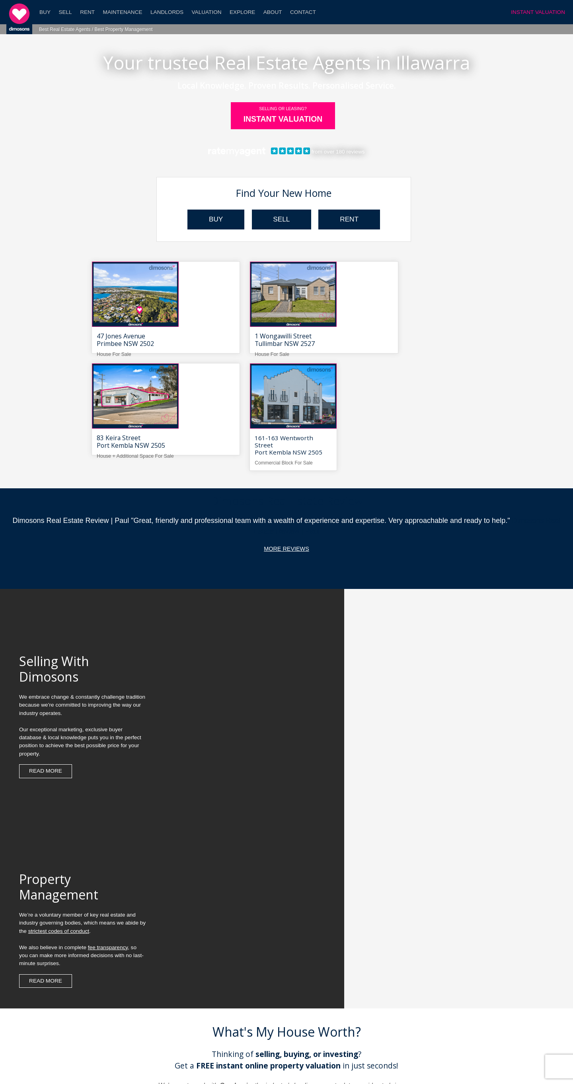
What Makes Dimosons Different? (284, 954)
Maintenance (122, 12)
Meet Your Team (126, 1015)
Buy (45, 12)
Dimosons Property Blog (260, 1065)
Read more (45, 686)
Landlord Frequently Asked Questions (126, 991)
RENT (355, 219)
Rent (87, 12)
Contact (303, 12)
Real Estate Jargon (441, 1015)
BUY (209, 219)
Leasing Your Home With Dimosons (284, 978)
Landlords (166, 12)
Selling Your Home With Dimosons (284, 967)
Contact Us (284, 1015)
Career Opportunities (284, 1003)
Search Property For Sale (441, 967)
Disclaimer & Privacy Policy (315, 1065)
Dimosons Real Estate (208, 1065)
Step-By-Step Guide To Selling (127, 954)
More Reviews (286, 447)
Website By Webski (367, 1065)
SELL (281, 219)
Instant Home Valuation (442, 954)
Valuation (207, 12)
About (272, 12)
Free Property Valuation (286, 909)
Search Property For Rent (441, 978)
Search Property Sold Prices (441, 991)
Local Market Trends (441, 1003)
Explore (242, 12)
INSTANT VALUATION (538, 12)
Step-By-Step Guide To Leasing (126, 967)
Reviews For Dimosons (284, 991)
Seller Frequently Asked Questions (126, 978)
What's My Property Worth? (127, 1003)
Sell (65, 12)
